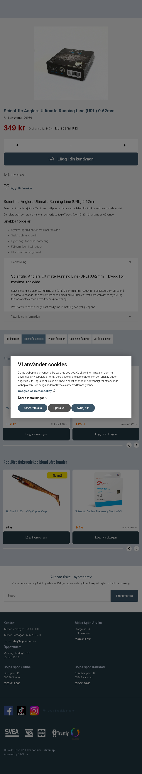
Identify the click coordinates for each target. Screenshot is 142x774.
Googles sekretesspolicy (35, 391)
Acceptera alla (32, 408)
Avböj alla (83, 408)
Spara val (59, 408)
